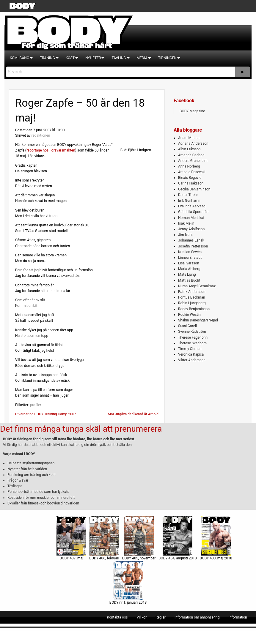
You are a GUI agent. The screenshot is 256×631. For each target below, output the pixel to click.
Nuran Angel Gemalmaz (197, 286)
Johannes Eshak (191, 240)
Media (142, 58)
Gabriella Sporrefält (193, 212)
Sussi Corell (187, 326)
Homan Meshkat (191, 218)
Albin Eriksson (189, 149)
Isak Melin (186, 223)
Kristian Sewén (190, 252)
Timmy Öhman (189, 349)
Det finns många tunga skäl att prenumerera (81, 429)
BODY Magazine (192, 111)
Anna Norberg (189, 166)
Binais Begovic (189, 178)
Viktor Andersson (191, 360)
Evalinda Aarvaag (191, 206)
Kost (70, 58)
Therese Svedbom (192, 343)
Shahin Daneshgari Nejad (198, 320)
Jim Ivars (185, 235)
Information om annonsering (197, 617)
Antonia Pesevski (191, 172)
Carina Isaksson (190, 183)
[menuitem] (19, 58)
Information (238, 617)
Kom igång (19, 58)
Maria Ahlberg (189, 269)
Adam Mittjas (188, 138)
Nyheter (93, 58)
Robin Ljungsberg (192, 303)
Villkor (142, 617)
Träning (47, 58)
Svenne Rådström (192, 331)
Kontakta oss (117, 617)
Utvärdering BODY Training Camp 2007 (45, 414)
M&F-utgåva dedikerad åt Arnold (133, 414)
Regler (161, 617)
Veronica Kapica (191, 354)
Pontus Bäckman (191, 297)
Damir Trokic (188, 195)
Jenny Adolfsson (191, 229)
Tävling (118, 58)
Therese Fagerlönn (193, 337)
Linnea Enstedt (190, 257)
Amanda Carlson (191, 155)
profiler (35, 405)
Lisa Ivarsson (188, 263)
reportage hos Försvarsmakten (50, 150)
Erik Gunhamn (189, 200)
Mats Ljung (187, 274)
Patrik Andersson (191, 292)
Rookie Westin (189, 315)
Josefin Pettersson (193, 246)
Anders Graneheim (193, 161)
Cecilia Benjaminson (194, 189)
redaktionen (40, 135)
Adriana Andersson (193, 143)
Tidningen (167, 58)
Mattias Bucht (189, 280)
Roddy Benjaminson (194, 309)
